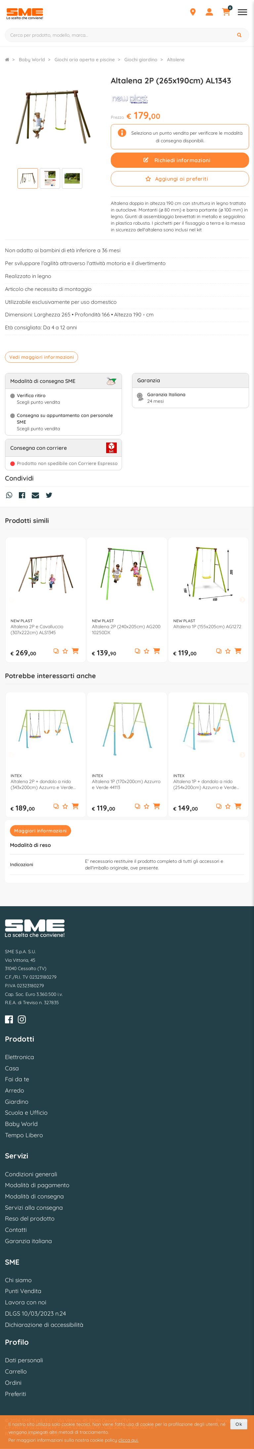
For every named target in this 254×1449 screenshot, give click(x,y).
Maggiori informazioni (40, 831)
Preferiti (15, 1394)
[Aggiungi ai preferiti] (65, 651)
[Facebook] (9, 1020)
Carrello (16, 1371)
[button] (75, 651)
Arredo (14, 1090)
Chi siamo (18, 1280)
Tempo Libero (24, 1135)
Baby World (21, 1124)
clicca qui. (128, 1440)
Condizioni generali (31, 1174)
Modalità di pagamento (37, 1185)
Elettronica (19, 1057)
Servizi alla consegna (34, 1207)
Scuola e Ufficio (26, 1112)
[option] (46, 600)
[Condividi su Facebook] (23, 496)
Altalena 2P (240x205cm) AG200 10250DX (126, 629)
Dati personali (24, 1360)
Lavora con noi (25, 1302)
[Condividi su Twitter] (51, 496)
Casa (12, 1068)
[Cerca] (240, 35)
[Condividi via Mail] (37, 496)
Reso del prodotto (30, 1218)
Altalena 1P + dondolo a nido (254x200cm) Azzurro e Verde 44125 (204, 784)
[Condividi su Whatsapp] (11, 496)
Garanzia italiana (28, 1241)
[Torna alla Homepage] (7, 60)
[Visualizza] (27, 179)
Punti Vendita (23, 1291)
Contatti (16, 1230)
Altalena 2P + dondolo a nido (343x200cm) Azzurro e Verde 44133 (42, 784)
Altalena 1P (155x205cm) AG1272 (207, 627)
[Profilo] (209, 12)
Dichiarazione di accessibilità (44, 1325)
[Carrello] (226, 12)
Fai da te (17, 1079)
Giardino (16, 1101)
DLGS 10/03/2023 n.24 (35, 1313)
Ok (238, 1424)
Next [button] (242, 600)
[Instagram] (22, 1020)
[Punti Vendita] (193, 12)
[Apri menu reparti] (242, 12)
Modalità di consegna (34, 1196)
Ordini (13, 1382)
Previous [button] (11, 600)
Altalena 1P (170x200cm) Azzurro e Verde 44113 (126, 784)
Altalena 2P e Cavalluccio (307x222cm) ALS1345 (37, 629)
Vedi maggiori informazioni (41, 357)
